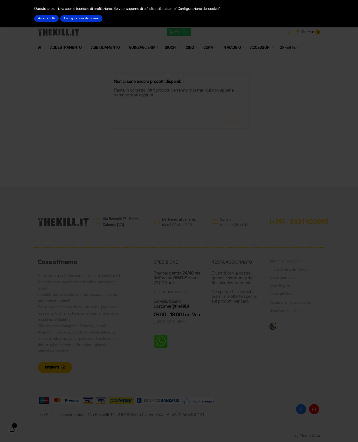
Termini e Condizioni (285, 261)
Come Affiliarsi (281, 294)
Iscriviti (52, 367)
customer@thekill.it (234, 224)
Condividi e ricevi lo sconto (290, 302)
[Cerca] (179, 106)
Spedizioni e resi (282, 278)
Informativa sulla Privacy (288, 269)
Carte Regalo (279, 286)
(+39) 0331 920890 (170, 322)
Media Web (309, 436)
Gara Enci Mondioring (286, 311)
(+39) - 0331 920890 (299, 222)
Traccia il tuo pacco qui (171, 292)
